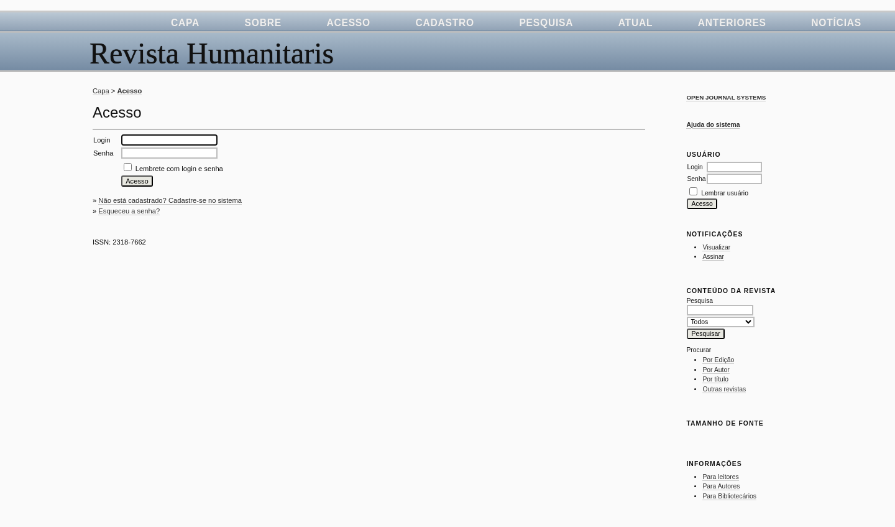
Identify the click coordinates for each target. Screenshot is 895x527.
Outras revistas (724, 389)
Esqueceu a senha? (129, 211)
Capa (185, 22)
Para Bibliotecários (729, 496)
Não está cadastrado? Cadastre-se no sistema (170, 200)
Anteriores (732, 22)
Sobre (263, 22)
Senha (696, 178)
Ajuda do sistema (713, 124)
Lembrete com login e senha (179, 168)
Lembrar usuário (724, 193)
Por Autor (715, 369)
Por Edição (718, 360)
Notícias (836, 22)
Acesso (348, 22)
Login (694, 167)
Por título (715, 379)
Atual (635, 22)
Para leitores (720, 476)
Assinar (713, 256)
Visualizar (716, 247)
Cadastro (444, 22)
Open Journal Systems (726, 97)
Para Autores (721, 486)
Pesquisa (546, 22)
